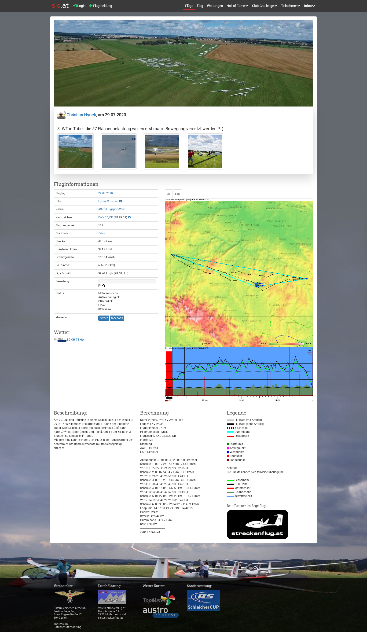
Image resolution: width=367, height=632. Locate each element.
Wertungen (215, 6)
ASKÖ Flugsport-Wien (111, 209)
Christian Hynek (76, 114)
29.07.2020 (105, 193)
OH (73, 339)
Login (79, 6)
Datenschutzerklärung (67, 627)
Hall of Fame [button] (237, 6)
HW (82, 339)
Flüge (189, 6)
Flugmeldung (100, 6)
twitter (104, 318)
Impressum (61, 624)
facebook (117, 318)
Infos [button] (309, 6)
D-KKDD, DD (105, 217)
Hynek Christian (108, 201)
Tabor (102, 233)
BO (68, 339)
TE (77, 339)
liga (177, 193)
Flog (200, 6)
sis (168, 193)
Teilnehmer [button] (290, 6)
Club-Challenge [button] (264, 6)
